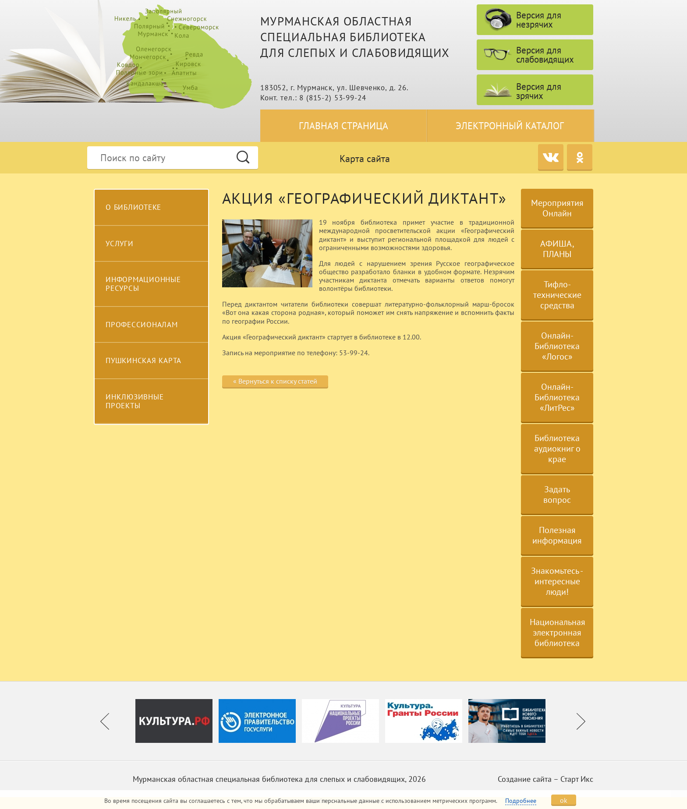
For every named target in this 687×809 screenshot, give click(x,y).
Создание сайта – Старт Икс (545, 779)
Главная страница (343, 126)
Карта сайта (365, 158)
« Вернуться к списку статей (275, 381)
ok (563, 800)
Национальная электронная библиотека (557, 632)
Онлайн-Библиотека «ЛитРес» (557, 397)
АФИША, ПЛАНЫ (557, 249)
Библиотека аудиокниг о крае (557, 448)
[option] (177, 721)
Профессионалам (142, 324)
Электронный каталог (510, 126)
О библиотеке (133, 207)
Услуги (120, 243)
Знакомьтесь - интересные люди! (557, 581)
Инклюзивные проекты (134, 401)
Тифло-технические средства (557, 295)
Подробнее (520, 801)
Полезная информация (557, 535)
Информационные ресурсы (143, 284)
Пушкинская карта (143, 360)
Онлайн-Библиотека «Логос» (557, 346)
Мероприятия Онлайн (557, 208)
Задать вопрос (557, 494)
